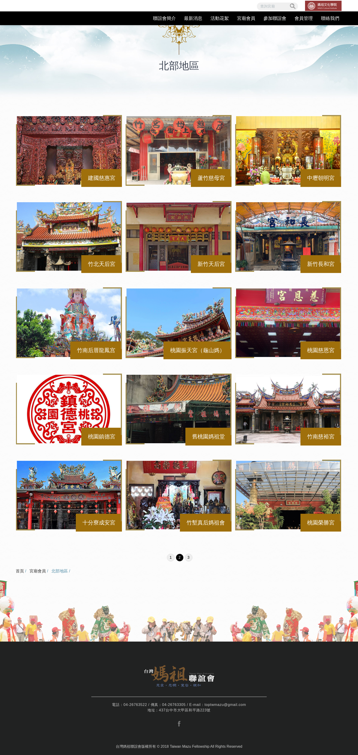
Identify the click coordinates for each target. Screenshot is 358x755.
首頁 (20, 571)
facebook (179, 723)
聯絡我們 (330, 18)
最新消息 (193, 18)
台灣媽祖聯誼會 (44, 12)
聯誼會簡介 (164, 18)
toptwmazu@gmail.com (225, 705)
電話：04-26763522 (129, 705)
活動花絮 (220, 18)
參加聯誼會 (274, 18)
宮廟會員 (246, 18)
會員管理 (304, 18)
